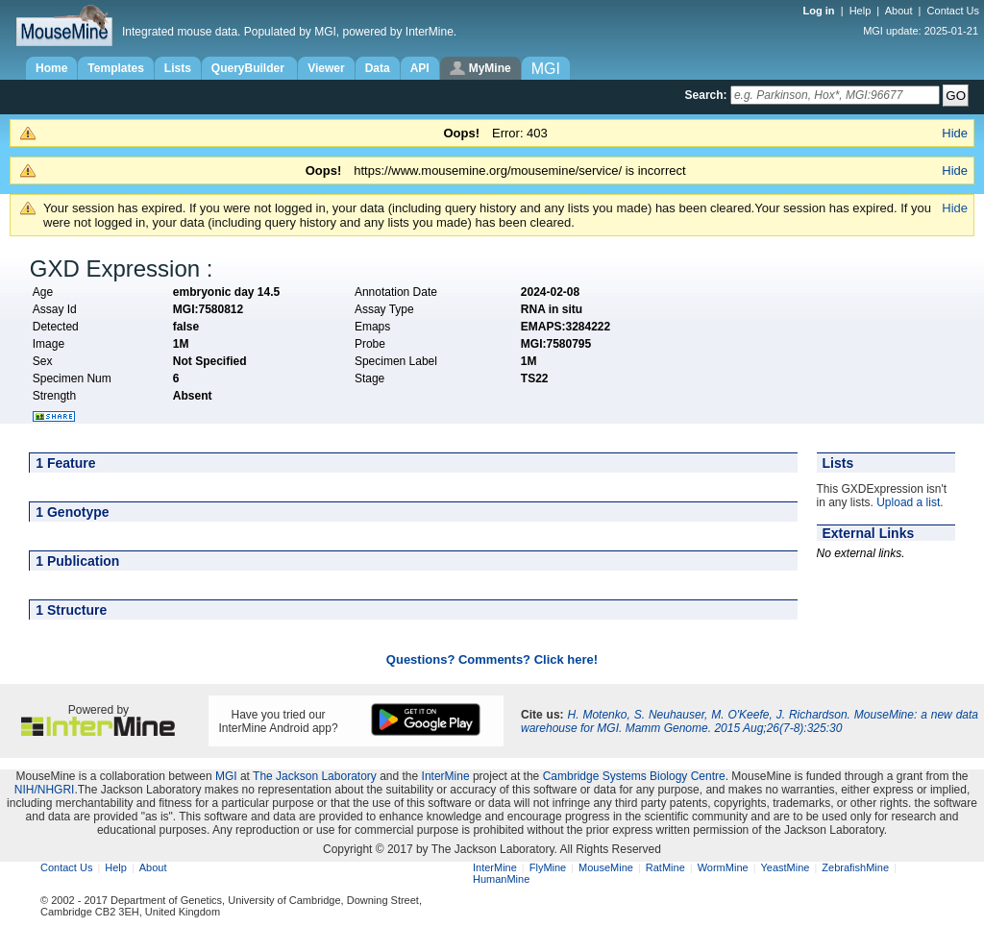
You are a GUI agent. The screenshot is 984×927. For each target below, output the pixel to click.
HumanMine (501, 879)
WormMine (723, 867)
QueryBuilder (249, 68)
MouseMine (605, 867)
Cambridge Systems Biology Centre (634, 776)
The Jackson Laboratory (315, 776)
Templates (115, 68)
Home (51, 68)
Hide (955, 133)
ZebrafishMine (855, 867)
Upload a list (908, 502)
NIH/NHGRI (44, 789)
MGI (226, 776)
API (420, 68)
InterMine (446, 776)
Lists (177, 68)
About (899, 10)
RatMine (665, 867)
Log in (820, 10)
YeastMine (784, 867)
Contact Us (953, 10)
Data (377, 68)
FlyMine (548, 867)
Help (860, 10)
